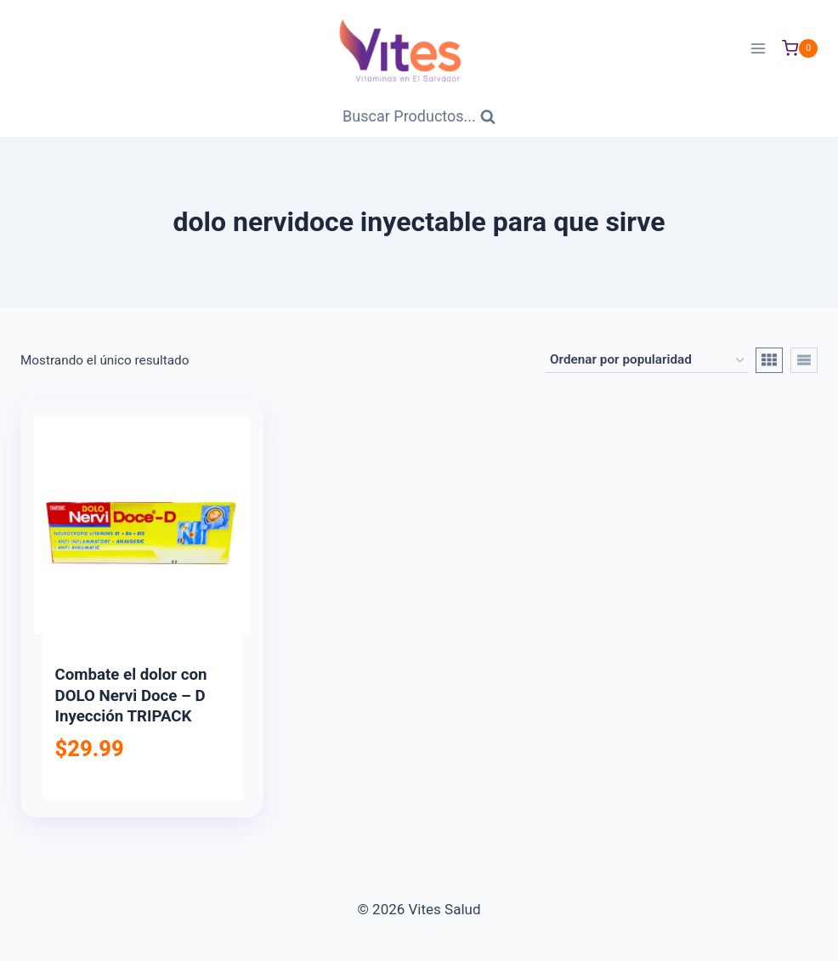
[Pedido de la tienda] (647, 360)
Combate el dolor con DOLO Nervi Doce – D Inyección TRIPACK (131, 695)
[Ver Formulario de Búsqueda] (419, 117)
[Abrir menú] (757, 48)
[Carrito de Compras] (800, 48)
